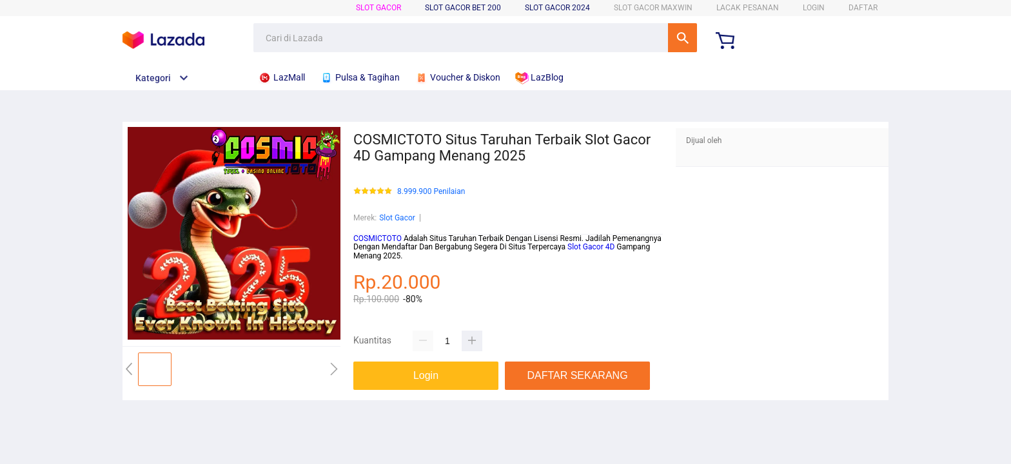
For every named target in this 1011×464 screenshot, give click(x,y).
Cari (682, 37)
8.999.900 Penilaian (431, 192)
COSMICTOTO (377, 238)
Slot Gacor (378, 7)
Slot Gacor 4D (590, 246)
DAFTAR (863, 7)
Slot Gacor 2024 (557, 7)
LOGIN (814, 7)
